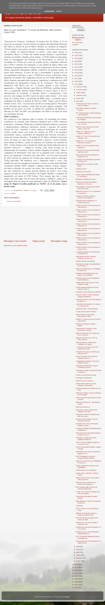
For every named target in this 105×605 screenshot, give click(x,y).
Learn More (49, 11)
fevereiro (79, 558)
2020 (76, 70)
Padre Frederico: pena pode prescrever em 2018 (85, 315)
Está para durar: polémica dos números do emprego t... (86, 483)
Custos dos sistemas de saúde (86, 375)
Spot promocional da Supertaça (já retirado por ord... (87, 155)
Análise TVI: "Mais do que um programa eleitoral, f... (85, 132)
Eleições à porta (81, 169)
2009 (76, 579)
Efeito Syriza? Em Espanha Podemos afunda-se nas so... (88, 434)
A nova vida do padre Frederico (86, 311)
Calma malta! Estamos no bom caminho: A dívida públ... (86, 384)
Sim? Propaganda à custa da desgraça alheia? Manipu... (85, 457)
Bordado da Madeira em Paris (85, 179)
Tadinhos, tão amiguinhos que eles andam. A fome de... (87, 127)
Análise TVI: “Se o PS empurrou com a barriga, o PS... (88, 137)
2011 (76, 573)
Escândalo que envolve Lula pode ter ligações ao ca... (88, 452)
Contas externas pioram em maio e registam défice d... (87, 288)
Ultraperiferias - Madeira (79, 39)
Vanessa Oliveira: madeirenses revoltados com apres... (86, 343)
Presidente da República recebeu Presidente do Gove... (87, 366)
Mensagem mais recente (15, 241)
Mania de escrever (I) (83, 407)
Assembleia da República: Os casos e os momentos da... (88, 305)
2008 (76, 582)
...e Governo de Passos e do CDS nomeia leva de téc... (87, 348)
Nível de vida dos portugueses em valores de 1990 (87, 518)
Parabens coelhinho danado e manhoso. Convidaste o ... (85, 197)
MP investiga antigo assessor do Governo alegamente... (86, 488)
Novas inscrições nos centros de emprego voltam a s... (86, 357)
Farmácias (79, 506)
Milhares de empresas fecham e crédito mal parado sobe (86, 514)
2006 (76, 587)
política (13, 193)
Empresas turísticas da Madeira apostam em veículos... (86, 183)
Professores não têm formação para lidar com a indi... (87, 415)
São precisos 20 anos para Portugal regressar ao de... (87, 151)
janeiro (78, 561)
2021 (76, 67)
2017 (76, 78)
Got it (59, 11)
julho (78, 101)
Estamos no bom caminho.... (85, 381)
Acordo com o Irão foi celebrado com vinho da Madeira (88, 492)
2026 (76, 52)
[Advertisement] (35, 223)
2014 (76, 564)
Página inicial (39, 241)
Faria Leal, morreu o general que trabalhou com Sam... (86, 410)
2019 (76, 73)
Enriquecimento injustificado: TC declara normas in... (86, 201)
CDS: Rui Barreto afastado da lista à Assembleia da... (88, 537)
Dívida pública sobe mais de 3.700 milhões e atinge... (87, 283)
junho (78, 546)
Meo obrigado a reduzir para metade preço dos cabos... (88, 187)
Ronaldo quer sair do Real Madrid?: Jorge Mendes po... (87, 532)
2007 (76, 585)
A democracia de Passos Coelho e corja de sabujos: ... (87, 104)
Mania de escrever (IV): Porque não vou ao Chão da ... (87, 334)
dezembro (79, 87)
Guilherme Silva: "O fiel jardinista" (87, 309)
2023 (76, 61)
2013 (76, 567)
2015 (76, 84)
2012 (76, 570)
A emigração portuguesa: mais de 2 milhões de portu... (87, 362)
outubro (79, 92)
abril (77, 552)
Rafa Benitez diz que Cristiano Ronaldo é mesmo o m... (86, 257)
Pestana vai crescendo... (84, 171)
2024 (76, 58)
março (78, 555)
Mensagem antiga (59, 241)
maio (78, 549)
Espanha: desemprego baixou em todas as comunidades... (87, 274)
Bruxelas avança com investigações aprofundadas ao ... (87, 279)
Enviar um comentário (14, 201)
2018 (76, 76)
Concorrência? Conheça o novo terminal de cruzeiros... (86, 329)
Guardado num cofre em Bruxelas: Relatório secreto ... (87, 424)
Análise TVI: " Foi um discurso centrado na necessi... (86, 141)
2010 (76, 576)
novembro (79, 90)
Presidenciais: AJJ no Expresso (86, 470)
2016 (76, 81)
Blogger (67, 597)
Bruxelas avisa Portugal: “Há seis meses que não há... (87, 420)
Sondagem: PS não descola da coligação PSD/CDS (86, 438)
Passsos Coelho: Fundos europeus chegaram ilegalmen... (87, 295)
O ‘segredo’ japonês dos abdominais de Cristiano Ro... (88, 252)
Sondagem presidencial (83, 378)
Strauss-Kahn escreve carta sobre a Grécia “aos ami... (87, 478)
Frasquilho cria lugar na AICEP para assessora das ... (87, 352)
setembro (79, 95)
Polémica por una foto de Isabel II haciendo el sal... (87, 523)
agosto (78, 98)
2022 (76, 64)
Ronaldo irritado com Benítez (85, 261)
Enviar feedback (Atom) (20, 245)
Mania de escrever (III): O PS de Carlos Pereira (86, 338)
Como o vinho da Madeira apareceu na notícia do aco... (87, 443)
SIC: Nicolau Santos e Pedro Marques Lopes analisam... (88, 114)
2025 (76, 55)
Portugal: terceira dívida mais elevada (88, 292)
